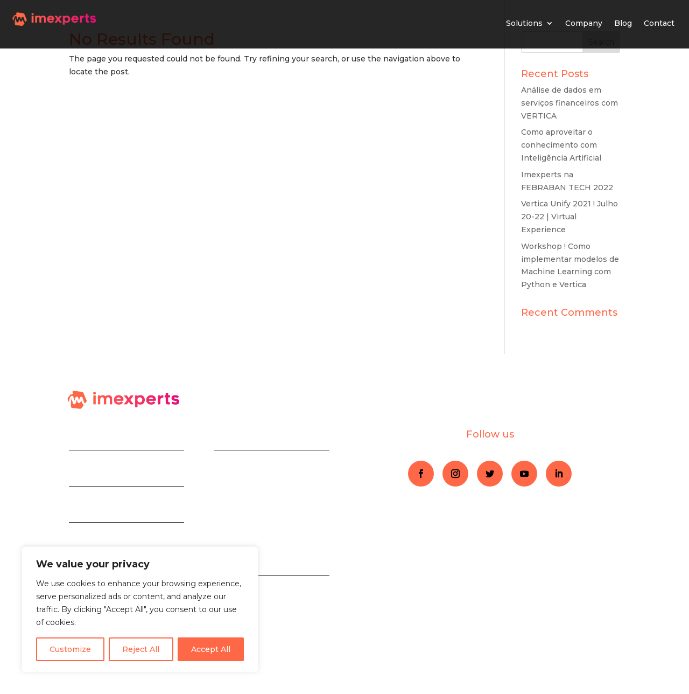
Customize (70, 649)
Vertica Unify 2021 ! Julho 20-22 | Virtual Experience (569, 216)
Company (583, 23)
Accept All (210, 649)
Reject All (140, 649)
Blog (623, 23)
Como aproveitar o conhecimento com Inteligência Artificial (561, 145)
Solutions (524, 23)
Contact (659, 23)
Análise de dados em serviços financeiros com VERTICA (569, 103)
